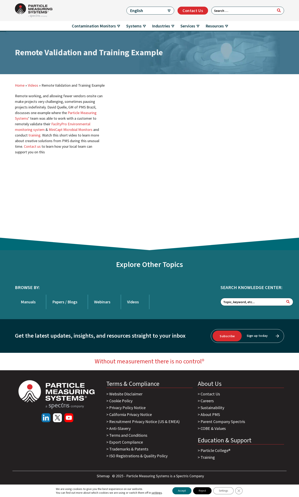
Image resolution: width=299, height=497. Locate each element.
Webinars (102, 301)
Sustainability (212, 407)
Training (208, 457)
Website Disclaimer (125, 393)
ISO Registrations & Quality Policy (138, 455)
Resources (215, 25)
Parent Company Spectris (223, 421)
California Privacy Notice (130, 414)
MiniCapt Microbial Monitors (70, 129)
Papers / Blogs (64, 301)
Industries (161, 25)
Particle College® (215, 450)
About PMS (210, 414)
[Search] (279, 10)
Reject (202, 490)
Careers (207, 400)
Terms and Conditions (128, 435)
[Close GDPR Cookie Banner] (242, 490)
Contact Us (193, 10)
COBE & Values (213, 428)
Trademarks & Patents (128, 448)
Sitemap (103, 476)
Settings (225, 490)
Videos (33, 85)
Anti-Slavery (120, 428)
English (136, 10)
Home (20, 85)
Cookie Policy (120, 400)
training (34, 135)
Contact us (32, 146)
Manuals (28, 301)
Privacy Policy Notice (127, 407)
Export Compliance (126, 442)
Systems (134, 25)
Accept (179, 490)
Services (187, 25)
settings (153, 492)
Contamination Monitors (94, 25)
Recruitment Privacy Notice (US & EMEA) (144, 421)
